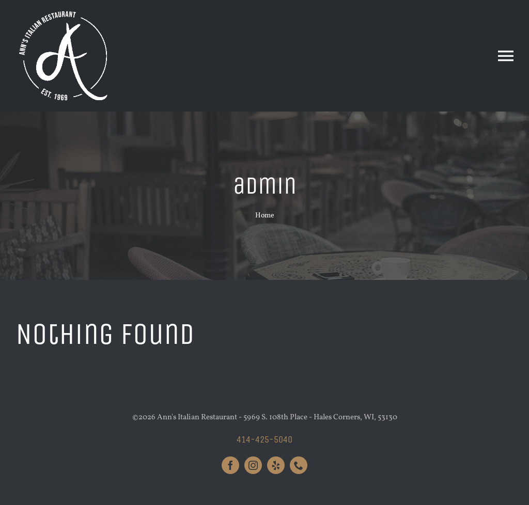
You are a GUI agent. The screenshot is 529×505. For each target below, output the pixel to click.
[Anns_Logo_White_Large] (64, 11)
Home (264, 215)
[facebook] (230, 465)
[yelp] (276, 465)
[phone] (298, 465)
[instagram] (253, 465)
